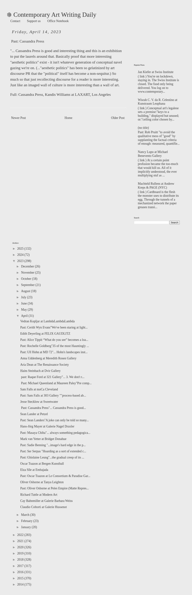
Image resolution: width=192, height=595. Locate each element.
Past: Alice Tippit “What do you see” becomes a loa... (54, 340)
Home (68, 118)
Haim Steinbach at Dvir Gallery (40, 371)
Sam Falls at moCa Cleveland (39, 389)
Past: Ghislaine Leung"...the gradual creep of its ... (52, 457)
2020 (20, 547)
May (24, 309)
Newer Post (18, 118)
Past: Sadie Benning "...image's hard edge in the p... (53, 445)
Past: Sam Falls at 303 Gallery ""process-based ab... (53, 395)
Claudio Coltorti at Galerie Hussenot (43, 507)
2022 (20, 535)
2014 (20, 584)
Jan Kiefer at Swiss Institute (156, 72)
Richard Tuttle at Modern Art (38, 494)
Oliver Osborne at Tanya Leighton (42, 482)
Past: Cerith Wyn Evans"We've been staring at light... (54, 327)
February (27, 521)
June (24, 303)
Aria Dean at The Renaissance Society (44, 364)
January (26, 527)
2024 (20, 254)
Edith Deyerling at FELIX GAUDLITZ (45, 333)
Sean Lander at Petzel (34, 414)
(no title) (143, 127)
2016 (20, 572)
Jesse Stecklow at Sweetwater (39, 401)
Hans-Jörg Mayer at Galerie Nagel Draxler (47, 426)
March (25, 515)
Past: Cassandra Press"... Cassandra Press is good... (53, 408)
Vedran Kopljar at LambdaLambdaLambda (47, 321)
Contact (15, 21)
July (24, 297)
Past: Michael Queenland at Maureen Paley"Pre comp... (56, 383)
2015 (20, 578)
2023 (20, 261)
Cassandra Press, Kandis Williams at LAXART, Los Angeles (64, 94)
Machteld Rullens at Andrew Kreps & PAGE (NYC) (156, 185)
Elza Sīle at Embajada (34, 470)
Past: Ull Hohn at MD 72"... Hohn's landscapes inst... (54, 352)
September (28, 285)
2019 (20, 553)
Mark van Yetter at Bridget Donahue (43, 439)
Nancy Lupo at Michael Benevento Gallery (153, 154)
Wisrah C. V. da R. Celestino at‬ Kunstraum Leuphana (157, 101)
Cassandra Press (32, 41)
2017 (20, 566)
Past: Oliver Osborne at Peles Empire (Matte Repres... (54, 488)
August (26, 291)
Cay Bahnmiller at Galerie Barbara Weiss (46, 501)
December (28, 266)
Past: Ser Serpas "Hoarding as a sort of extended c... (53, 451)
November (28, 272)
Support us (34, 21)
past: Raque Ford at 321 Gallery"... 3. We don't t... (52, 377)
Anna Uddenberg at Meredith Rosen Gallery (48, 358)
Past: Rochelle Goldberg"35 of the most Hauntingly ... (54, 346)
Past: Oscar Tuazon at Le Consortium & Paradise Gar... (55, 476)
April (25, 316)
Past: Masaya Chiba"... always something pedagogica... (55, 432)
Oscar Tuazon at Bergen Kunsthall (42, 463)
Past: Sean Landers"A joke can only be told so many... (54, 420)
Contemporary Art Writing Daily (51, 14)
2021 (20, 541)
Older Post (118, 118)
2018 (20, 559)
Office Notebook (58, 21)
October (26, 278)
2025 (20, 248)
